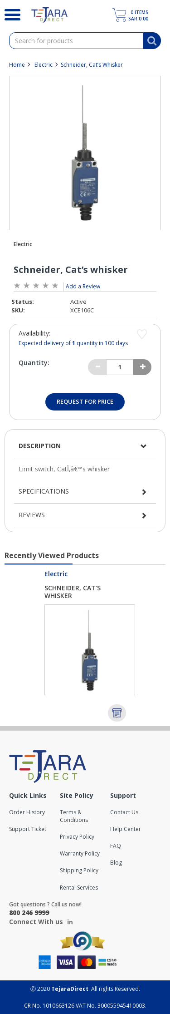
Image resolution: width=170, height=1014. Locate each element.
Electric (43, 65)
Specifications (44, 491)
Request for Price (85, 401)
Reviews (32, 514)
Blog (116, 862)
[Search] (9, 13)
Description (40, 445)
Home (17, 65)
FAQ (115, 846)
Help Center (125, 829)
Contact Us (124, 812)
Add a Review (83, 286)
